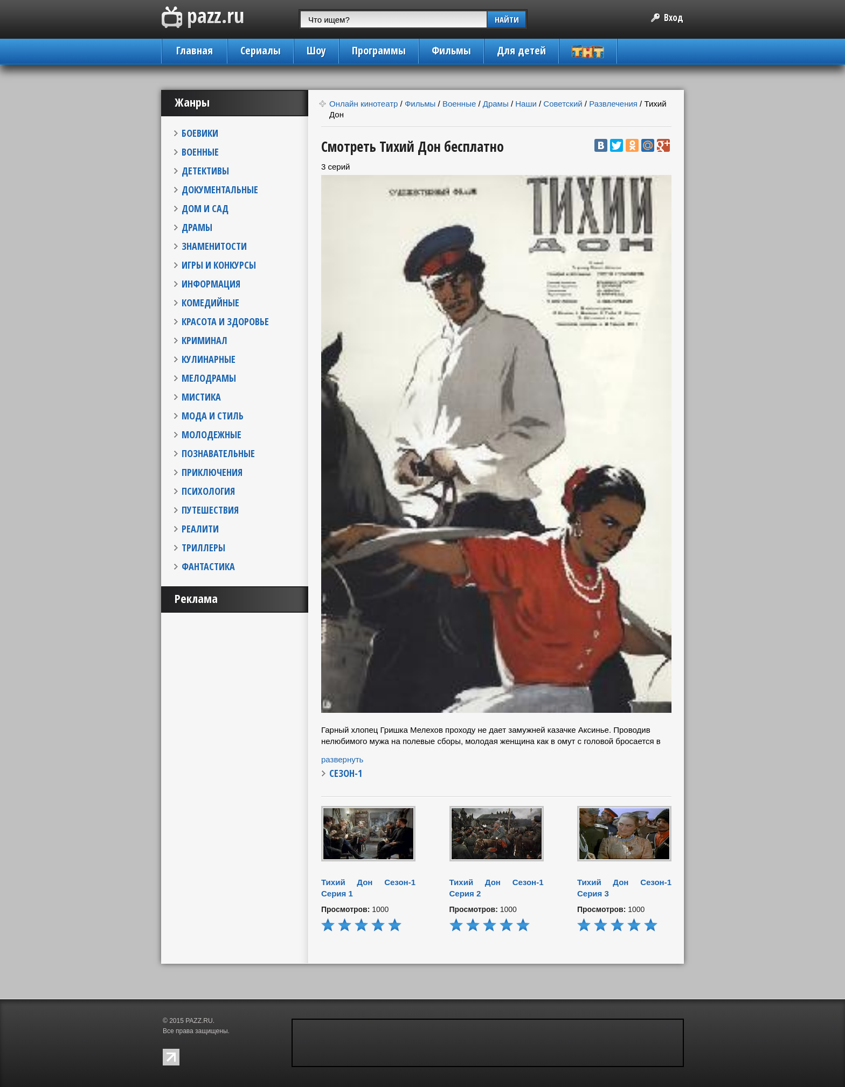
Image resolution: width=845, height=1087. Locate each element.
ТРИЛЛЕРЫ (203, 547)
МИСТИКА (201, 396)
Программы (379, 50)
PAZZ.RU (198, 1021)
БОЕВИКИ (200, 133)
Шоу (316, 50)
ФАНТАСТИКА (208, 566)
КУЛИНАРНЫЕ (209, 359)
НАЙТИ (507, 19)
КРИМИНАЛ (204, 340)
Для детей (521, 50)
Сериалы (260, 50)
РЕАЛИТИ (200, 528)
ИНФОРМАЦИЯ (211, 283)
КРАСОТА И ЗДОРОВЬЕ (225, 321)
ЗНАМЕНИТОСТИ (214, 246)
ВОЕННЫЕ (200, 151)
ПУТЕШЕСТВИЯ (210, 509)
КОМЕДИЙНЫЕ (210, 302)
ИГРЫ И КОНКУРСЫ (219, 264)
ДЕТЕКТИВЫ (205, 170)
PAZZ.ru (203, 17)
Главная (194, 50)
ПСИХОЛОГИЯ (208, 491)
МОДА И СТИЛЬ (213, 415)
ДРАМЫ (197, 227)
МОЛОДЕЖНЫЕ (211, 434)
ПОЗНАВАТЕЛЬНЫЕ (218, 453)
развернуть (342, 759)
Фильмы (451, 50)
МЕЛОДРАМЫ (209, 377)
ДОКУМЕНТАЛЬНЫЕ (220, 189)
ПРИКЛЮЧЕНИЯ (212, 472)
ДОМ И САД (205, 208)
